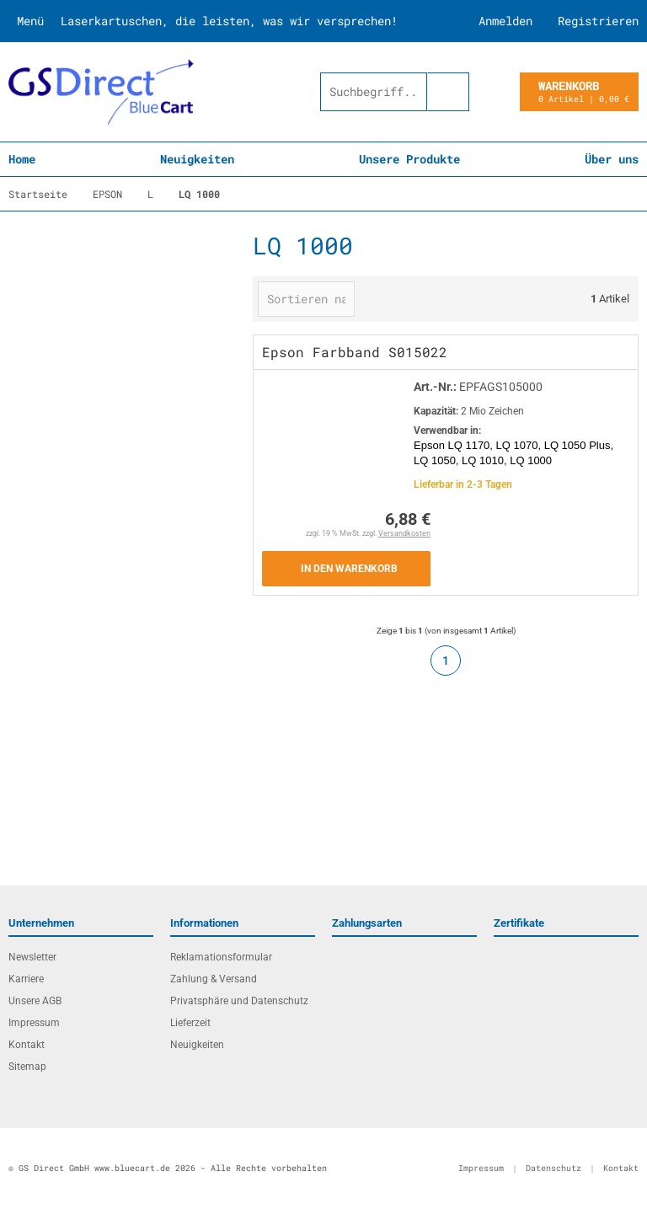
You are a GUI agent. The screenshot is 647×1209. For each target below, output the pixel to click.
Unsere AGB (34, 1001)
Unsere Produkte (409, 159)
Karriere (26, 979)
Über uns (612, 159)
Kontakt (26, 1045)
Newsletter (32, 957)
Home (21, 159)
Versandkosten (404, 533)
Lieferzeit (190, 1023)
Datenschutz (553, 1168)
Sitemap (27, 1067)
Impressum (34, 1023)
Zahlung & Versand (213, 979)
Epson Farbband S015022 (354, 352)
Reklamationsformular (221, 957)
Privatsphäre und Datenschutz (239, 1001)
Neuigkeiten (197, 159)
